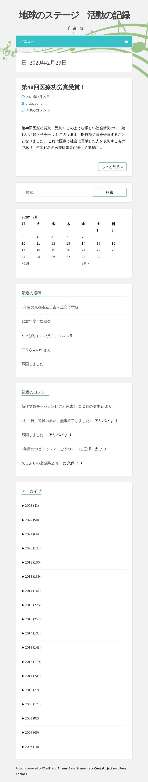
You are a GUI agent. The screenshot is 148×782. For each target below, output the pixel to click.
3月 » (85, 263)
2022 (32, 519)
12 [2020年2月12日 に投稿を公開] (53, 243)
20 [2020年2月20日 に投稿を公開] (68, 249)
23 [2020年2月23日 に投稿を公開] (113, 249)
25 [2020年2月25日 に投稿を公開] (38, 256)
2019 (33, 562)
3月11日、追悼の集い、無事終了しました (55, 420)
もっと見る (112, 166)
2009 (33, 704)
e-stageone (33, 103)
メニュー (74, 41)
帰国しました (33, 364)
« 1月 (25, 263)
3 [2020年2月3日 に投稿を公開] (22, 236)
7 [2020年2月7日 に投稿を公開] (82, 236)
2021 (32, 534)
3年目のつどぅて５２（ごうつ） (50, 449)
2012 (33, 661)
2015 (33, 619)
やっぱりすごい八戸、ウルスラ (47, 335)
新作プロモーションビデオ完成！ (49, 406)
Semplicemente (79, 768)
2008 (32, 718)
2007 (32, 732)
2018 (33, 576)
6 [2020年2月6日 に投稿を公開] (67, 236)
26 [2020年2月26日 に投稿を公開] (53, 256)
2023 (32, 505)
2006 (32, 746)
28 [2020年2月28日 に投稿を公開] (83, 256)
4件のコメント (38, 110)
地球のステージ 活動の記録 (74, 15)
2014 (33, 633)
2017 (33, 590)
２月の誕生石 (93, 406)
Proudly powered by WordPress (36, 768)
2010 (32, 690)
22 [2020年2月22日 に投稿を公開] (98, 249)
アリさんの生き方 (36, 349)
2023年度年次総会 (36, 321)
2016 (33, 605)
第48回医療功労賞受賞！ (54, 87)
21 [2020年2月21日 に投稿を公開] (83, 249)
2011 (33, 675)
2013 (33, 647)
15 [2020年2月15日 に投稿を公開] (98, 243)
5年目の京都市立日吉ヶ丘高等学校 (50, 307)
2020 (33, 548)
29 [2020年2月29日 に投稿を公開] (98, 256)
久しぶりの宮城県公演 (42, 463)
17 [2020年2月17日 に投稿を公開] (23, 249)
